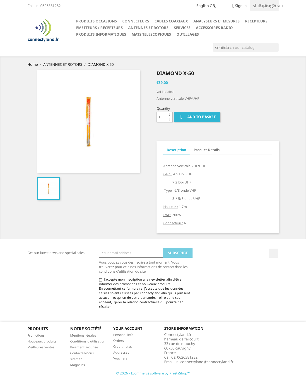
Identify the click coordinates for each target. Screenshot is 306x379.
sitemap (76, 359)
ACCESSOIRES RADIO (214, 27)
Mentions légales (83, 335)
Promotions (36, 335)
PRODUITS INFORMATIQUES (101, 34)
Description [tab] (176, 149)
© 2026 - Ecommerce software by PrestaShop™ (153, 373)
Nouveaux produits (41, 341)
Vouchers (120, 358)
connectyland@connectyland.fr (207, 361)
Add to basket (197, 117)
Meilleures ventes (40, 347)
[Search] (246, 47)
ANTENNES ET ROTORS (148, 27)
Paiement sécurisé (84, 347)
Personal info (123, 335)
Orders (118, 340)
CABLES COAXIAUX (171, 21)
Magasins (77, 365)
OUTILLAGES (187, 34)
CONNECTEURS (135, 21)
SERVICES (182, 27)
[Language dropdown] (208, 6)
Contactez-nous (82, 353)
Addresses (121, 352)
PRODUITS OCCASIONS (96, 21)
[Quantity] (162, 117)
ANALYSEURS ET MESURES (216, 21)
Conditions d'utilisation (87, 341)
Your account (127, 328)
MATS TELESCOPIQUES (151, 34)
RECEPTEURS (256, 21)
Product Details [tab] (207, 149)
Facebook (273, 253)
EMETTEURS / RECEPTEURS (99, 27)
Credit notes (122, 346)
